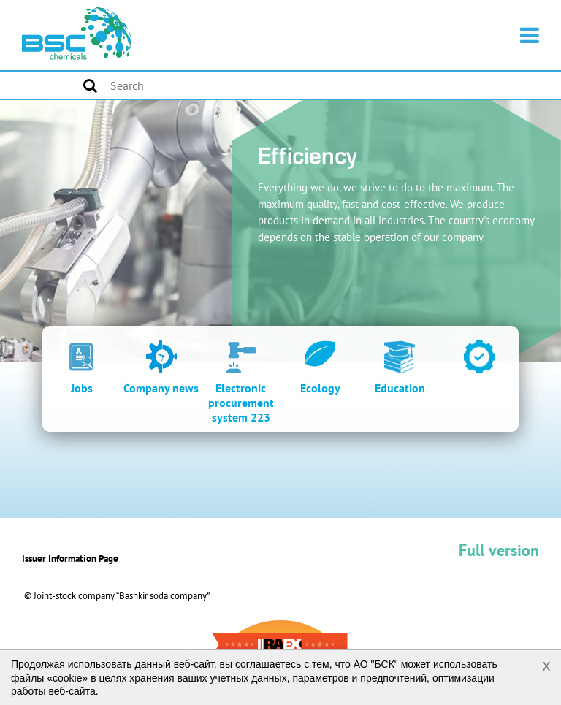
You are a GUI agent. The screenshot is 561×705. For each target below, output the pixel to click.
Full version (499, 550)
